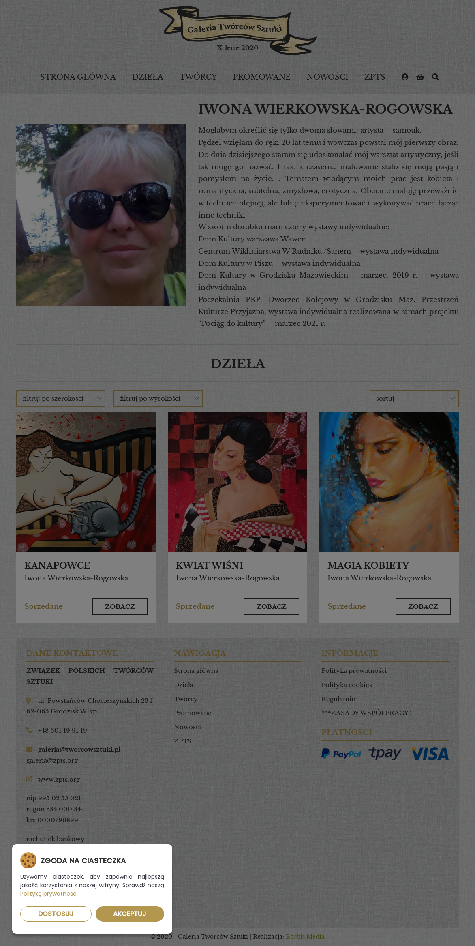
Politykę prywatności (49, 894)
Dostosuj (56, 913)
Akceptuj (129, 913)
